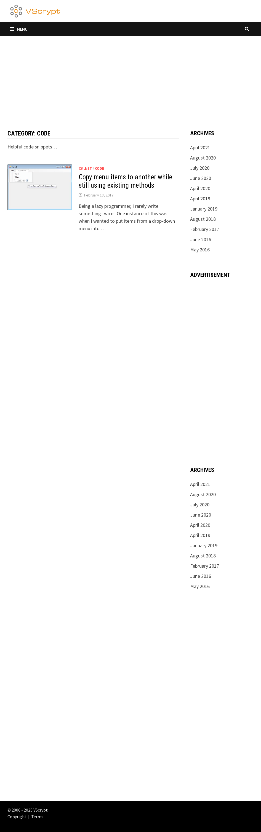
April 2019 (200, 198)
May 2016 (200, 249)
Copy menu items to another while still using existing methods (125, 181)
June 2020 (200, 178)
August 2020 (203, 158)
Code (99, 168)
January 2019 (203, 209)
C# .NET (85, 168)
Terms (37, 816)
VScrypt (40, 810)
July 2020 (199, 168)
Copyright (16, 816)
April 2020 (200, 188)
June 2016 (200, 239)
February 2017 (204, 229)
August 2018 (203, 219)
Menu (19, 29)
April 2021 (200, 147)
